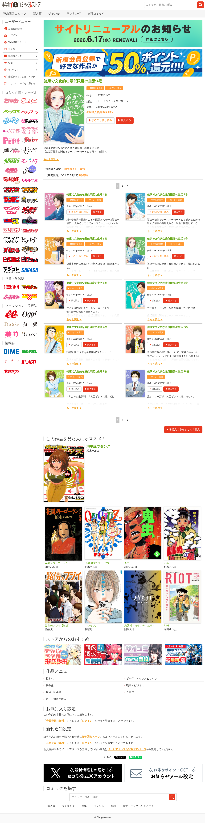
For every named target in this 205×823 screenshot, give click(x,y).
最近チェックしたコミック (138, 806)
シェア (107, 756)
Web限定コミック (14, 13)
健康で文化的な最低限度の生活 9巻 (86, 371)
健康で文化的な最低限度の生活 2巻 (167, 194)
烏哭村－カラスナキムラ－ (139, 625)
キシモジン (91, 625)
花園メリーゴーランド (58, 563)
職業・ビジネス (135, 685)
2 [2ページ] (122, 185)
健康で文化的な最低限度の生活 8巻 (167, 327)
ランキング (73, 13)
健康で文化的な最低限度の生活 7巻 (86, 327)
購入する (97, 212)
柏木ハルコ (104, 95)
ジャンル (54, 13)
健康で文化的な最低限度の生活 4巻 (167, 238)
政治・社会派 (53, 692)
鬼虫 (126, 563)
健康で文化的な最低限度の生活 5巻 (86, 283)
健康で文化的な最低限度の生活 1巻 (86, 194)
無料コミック (96, 13)
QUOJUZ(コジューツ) (97, 563)
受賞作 (130, 692)
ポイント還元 (115, 88)
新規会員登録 (15, 28)
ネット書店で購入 (56, 699)
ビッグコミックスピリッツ (113, 101)
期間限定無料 (96, 88)
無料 (113, 806)
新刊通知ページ (91, 736)
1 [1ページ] (117, 185)
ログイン (87, 720)
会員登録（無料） (56, 720)
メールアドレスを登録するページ (127, 749)
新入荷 (37, 13)
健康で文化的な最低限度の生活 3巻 (86, 238)
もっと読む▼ (51, 159)
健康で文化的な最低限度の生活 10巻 (168, 371)
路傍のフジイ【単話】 (58, 625)
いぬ (166, 563)
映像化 (49, 685)
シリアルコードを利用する (21, 83)
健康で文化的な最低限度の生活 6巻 (167, 283)
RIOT (166, 625)
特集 (84, 806)
